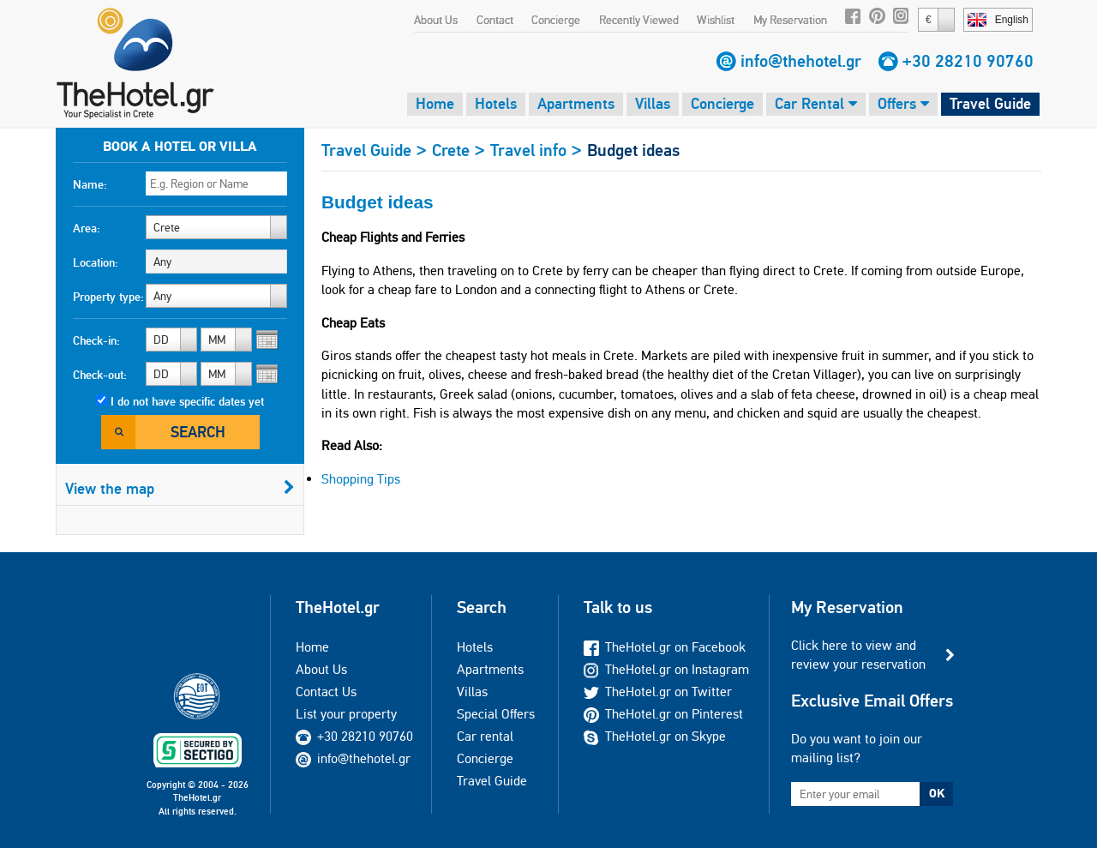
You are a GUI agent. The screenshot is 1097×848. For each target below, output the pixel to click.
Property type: (108, 296)
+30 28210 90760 (968, 61)
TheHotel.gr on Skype (655, 736)
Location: (95, 262)
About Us (436, 19)
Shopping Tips (360, 479)
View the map (180, 488)
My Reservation (790, 19)
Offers (903, 103)
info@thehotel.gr (800, 61)
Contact (495, 19)
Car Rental (816, 103)
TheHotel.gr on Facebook (665, 647)
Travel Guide (990, 103)
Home (435, 103)
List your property (346, 714)
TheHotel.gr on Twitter (658, 691)
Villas (652, 103)
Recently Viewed (639, 19)
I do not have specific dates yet (187, 401)
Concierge (555, 19)
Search (198, 432)
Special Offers (496, 714)
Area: (86, 228)
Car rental (485, 736)
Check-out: (100, 374)
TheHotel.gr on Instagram (666, 669)
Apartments (575, 103)
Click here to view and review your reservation (858, 654)
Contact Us (326, 691)
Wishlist (715, 19)
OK (936, 793)
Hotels (496, 103)
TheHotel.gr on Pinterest (663, 714)
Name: (90, 184)
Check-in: (96, 340)
